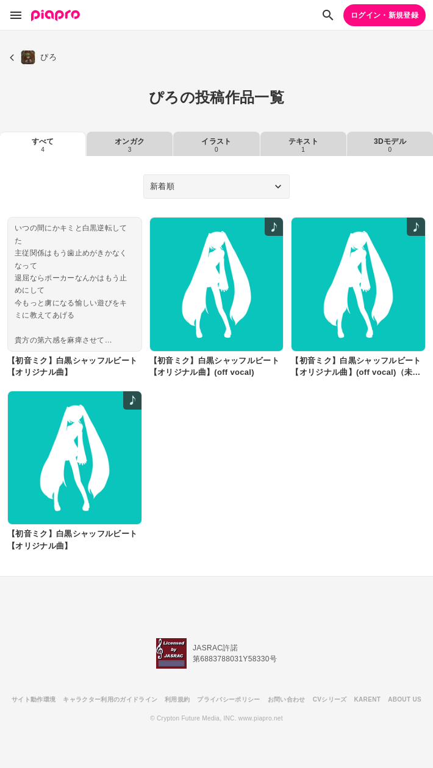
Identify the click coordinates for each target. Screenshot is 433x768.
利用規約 (177, 699)
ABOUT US (404, 699)
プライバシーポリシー (228, 699)
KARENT (367, 699)
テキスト (303, 145)
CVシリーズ (330, 699)
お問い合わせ (287, 699)
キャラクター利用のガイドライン (110, 699)
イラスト (216, 145)
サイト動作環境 (33, 699)
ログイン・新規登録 (384, 15)
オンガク (130, 145)
